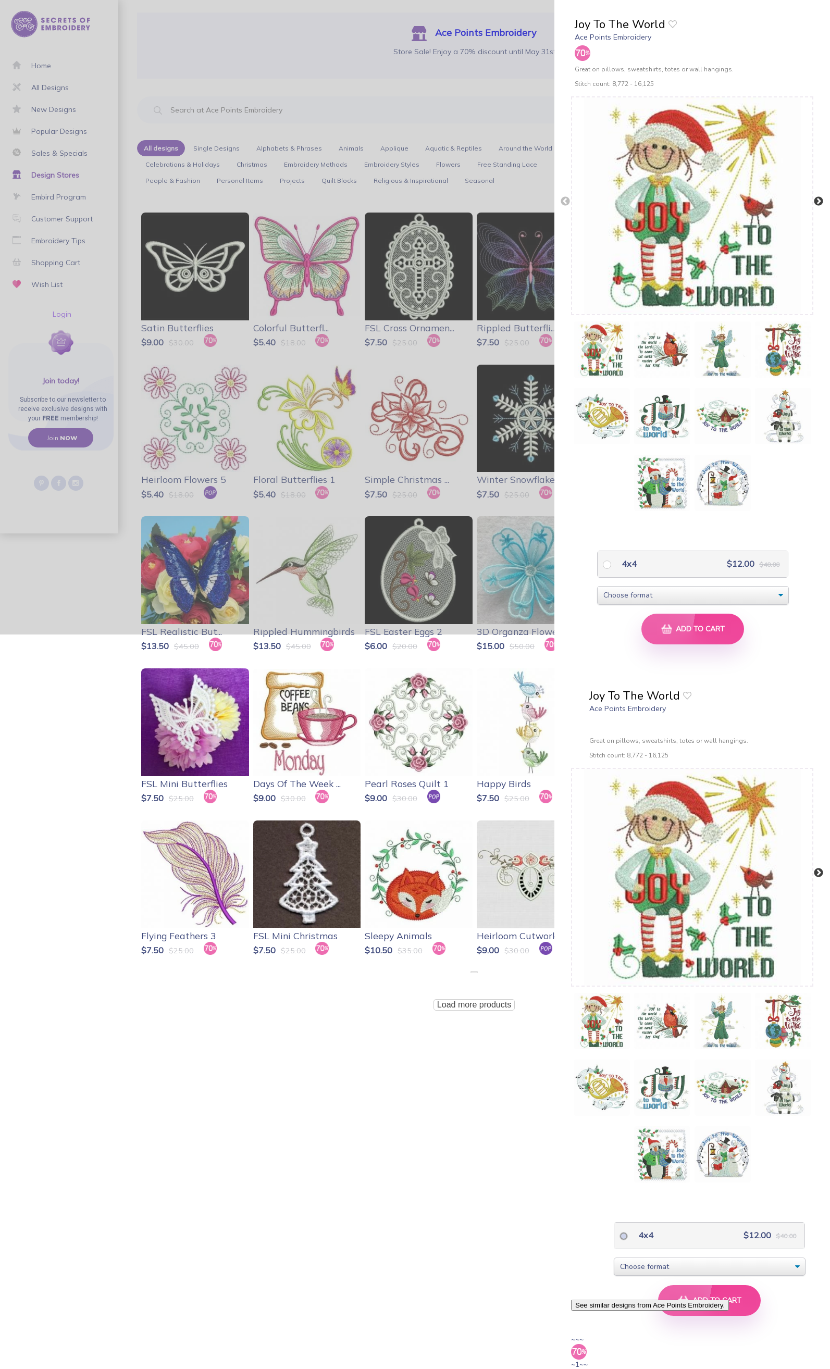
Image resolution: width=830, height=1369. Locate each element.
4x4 (628, 563)
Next (818, 201)
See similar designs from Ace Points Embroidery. (650, 1305)
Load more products (474, 1004)
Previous (565, 201)
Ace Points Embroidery (613, 37)
